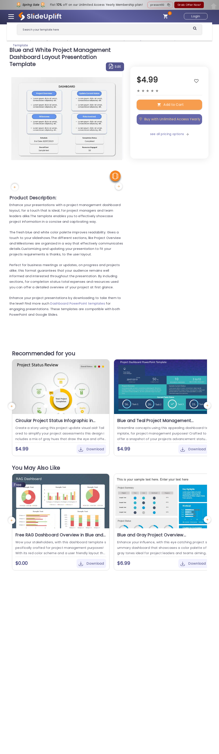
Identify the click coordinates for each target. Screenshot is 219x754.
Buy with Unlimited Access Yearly (169, 119)
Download (91, 449)
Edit (115, 66)
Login (195, 16)
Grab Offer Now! (189, 5)
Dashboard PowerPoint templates (77, 303)
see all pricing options (169, 134)
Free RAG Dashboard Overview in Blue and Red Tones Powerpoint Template (59, 537)
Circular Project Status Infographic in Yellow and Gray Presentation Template (57, 423)
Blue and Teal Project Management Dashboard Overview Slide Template (155, 423)
